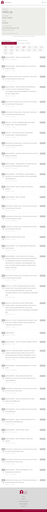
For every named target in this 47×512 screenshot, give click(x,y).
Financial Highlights (7, 40)
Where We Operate (23, 501)
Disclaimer (32, 36)
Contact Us (23, 506)
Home (23, 496)
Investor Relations (23, 503)
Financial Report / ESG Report (24, 43)
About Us (23, 499)
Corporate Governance (23, 40)
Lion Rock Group (33, 510)
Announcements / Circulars (8, 43)
